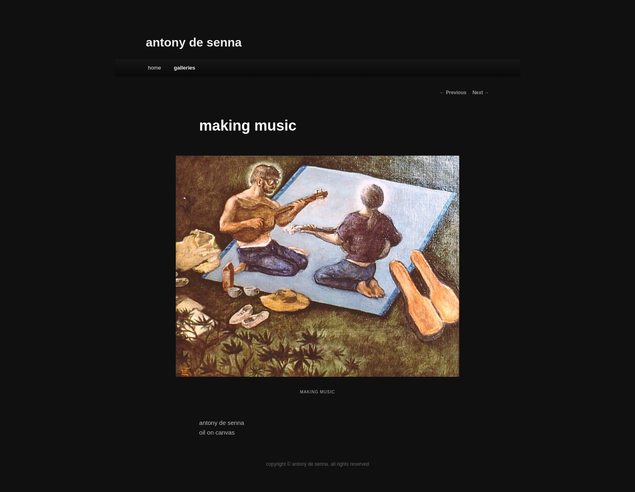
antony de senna (194, 42)
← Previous (453, 92)
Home (154, 68)
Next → (481, 92)
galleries (184, 68)
